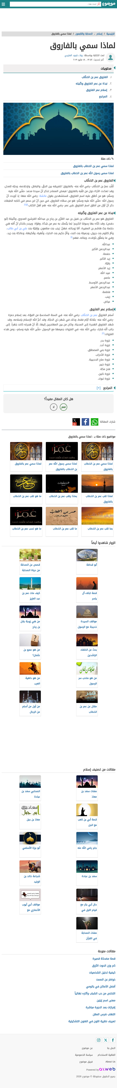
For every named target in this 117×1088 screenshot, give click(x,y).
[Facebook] (112, 1040)
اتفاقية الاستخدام (106, 1055)
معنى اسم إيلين (106, 1000)
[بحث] (98, 4)
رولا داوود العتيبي (73, 55)
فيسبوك (85, 422)
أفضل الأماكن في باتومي (100, 986)
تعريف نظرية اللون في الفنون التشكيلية (91, 1021)
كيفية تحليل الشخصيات (102, 972)
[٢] (25, 204)
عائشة (43, 195)
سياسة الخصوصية (84, 1055)
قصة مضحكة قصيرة (103, 958)
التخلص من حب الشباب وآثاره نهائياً (95, 993)
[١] (27, 204)
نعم (63, 407)
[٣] (103, 333)
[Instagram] (98, 1040)
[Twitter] (105, 1040)
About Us (110, 1062)
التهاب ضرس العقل (104, 1014)
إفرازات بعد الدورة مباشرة (100, 1007)
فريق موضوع (86, 1062)
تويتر (76, 422)
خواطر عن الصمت (105, 979)
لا (53, 407)
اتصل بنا (111, 1048)
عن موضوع (87, 1048)
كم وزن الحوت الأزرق (103, 965)
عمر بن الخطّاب (89, 315)
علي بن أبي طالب (17, 228)
